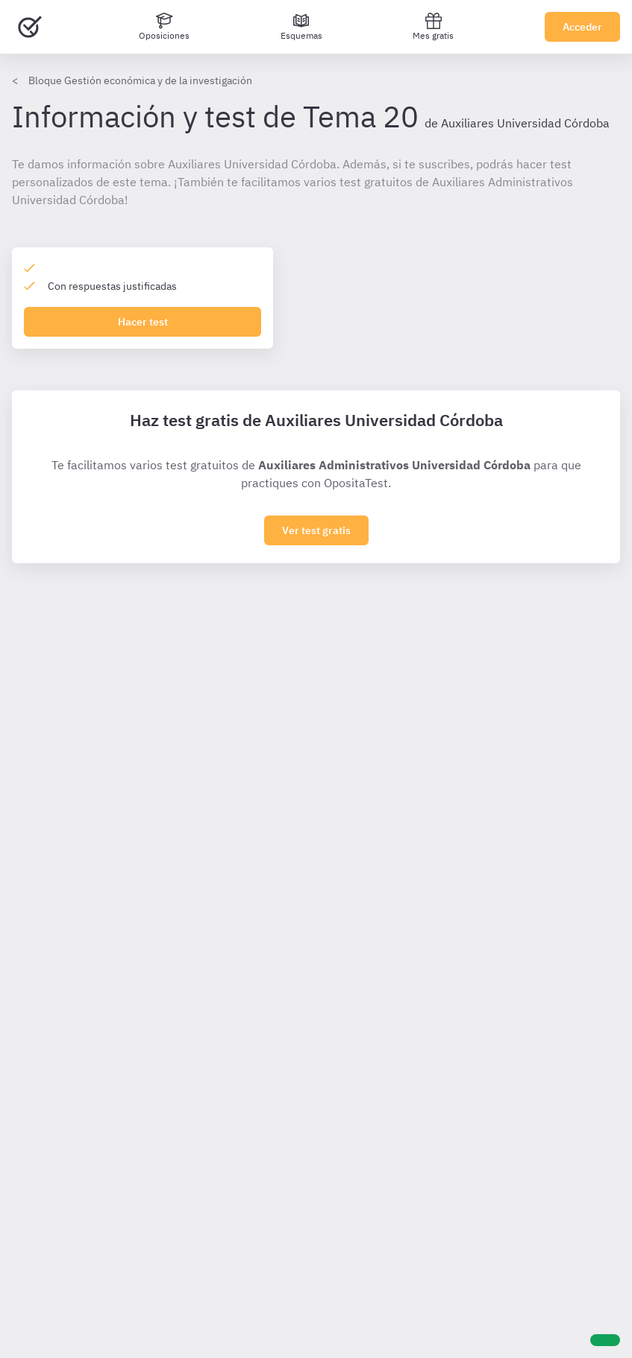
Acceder (582, 27)
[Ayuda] (605, 1340)
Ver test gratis (316, 530)
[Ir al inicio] (30, 27)
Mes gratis (433, 26)
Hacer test (143, 322)
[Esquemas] (301, 27)
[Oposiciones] (164, 27)
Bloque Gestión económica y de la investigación (140, 80)
